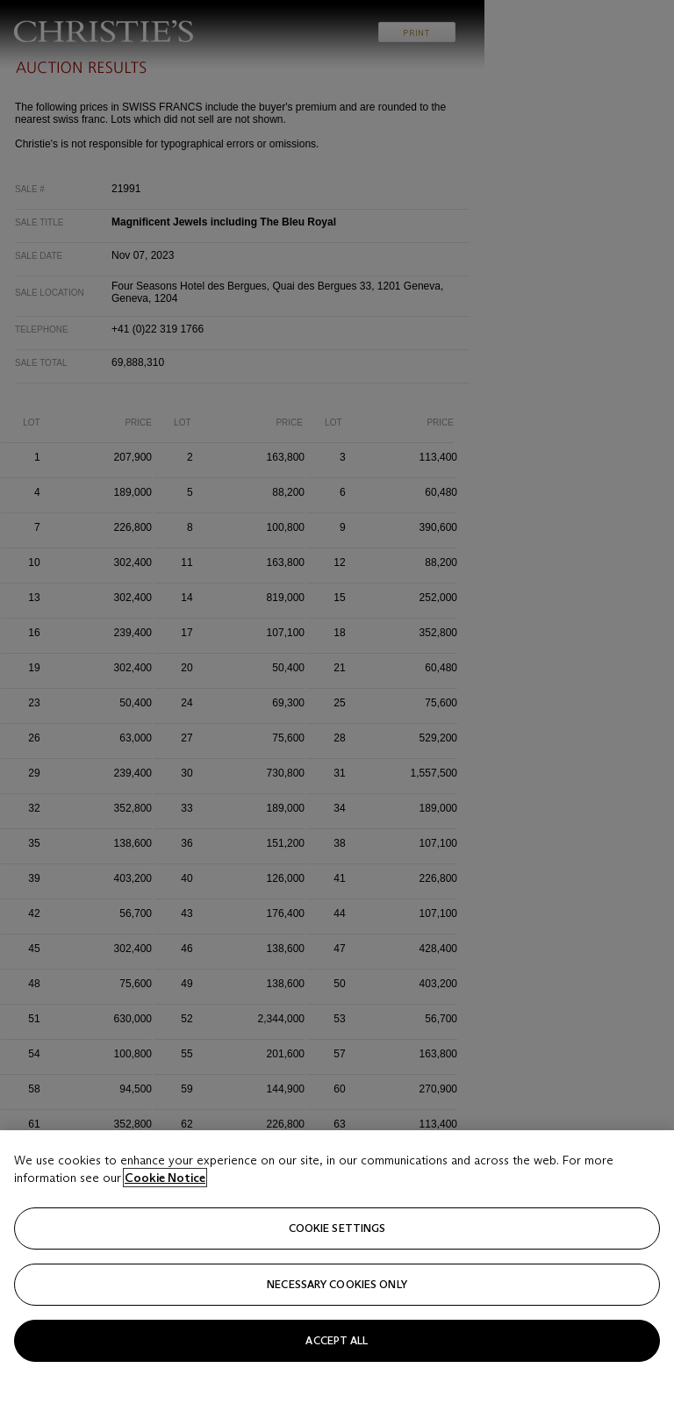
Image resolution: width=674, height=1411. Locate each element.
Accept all (336, 1369)
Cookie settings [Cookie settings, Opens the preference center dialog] (337, 1257)
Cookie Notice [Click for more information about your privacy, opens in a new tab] (165, 1206)
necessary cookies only (337, 1313)
